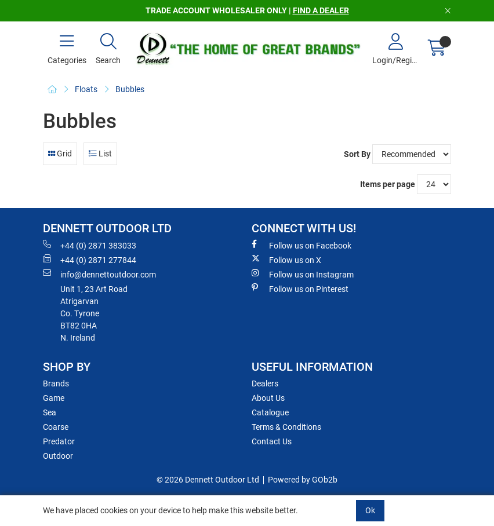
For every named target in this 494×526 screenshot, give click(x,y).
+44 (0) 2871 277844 (89, 259)
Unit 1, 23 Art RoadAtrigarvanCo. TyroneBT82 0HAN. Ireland (94, 313)
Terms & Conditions (286, 427)
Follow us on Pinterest (300, 288)
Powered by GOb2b (302, 479)
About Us (268, 398)
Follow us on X (286, 259)
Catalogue (270, 412)
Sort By (357, 154)
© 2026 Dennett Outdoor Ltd (208, 479)
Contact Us (272, 441)
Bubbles (129, 89)
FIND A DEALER (321, 10)
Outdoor (58, 456)
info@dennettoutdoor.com (99, 274)
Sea (49, 412)
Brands (56, 383)
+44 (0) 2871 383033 (89, 245)
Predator (59, 441)
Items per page (387, 184)
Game (53, 398)
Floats (86, 89)
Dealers (265, 383)
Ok (370, 510)
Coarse (55, 427)
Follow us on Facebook (301, 245)
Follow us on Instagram (303, 274)
